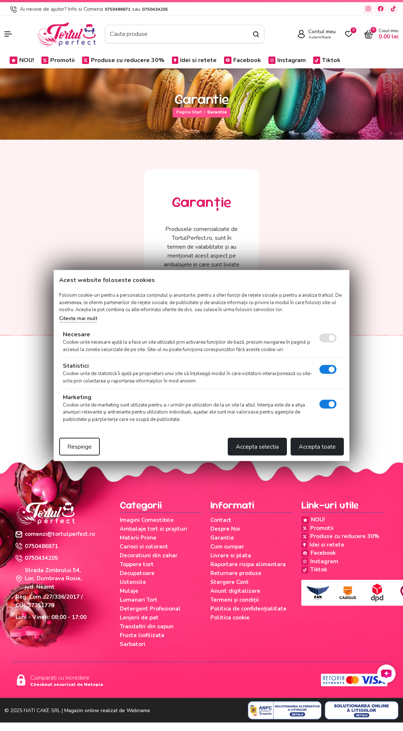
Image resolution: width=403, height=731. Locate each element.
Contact (220, 520)
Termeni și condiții (234, 600)
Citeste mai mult (78, 318)
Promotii (58, 60)
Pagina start (189, 112)
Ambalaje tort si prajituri (153, 529)
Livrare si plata (230, 555)
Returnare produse (235, 573)
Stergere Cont (229, 582)
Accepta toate (317, 447)
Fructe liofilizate (142, 635)
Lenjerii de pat (139, 617)
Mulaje (129, 591)
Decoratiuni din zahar (148, 555)
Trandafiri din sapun (146, 626)
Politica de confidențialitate (248, 608)
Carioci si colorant (144, 546)
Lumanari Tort (139, 600)
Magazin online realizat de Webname (107, 710)
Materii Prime (138, 537)
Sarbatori (132, 644)
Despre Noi (225, 529)
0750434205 (155, 9)
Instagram (287, 60)
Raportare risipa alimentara (248, 564)
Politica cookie (230, 617)
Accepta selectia (257, 447)
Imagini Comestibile (147, 520)
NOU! (22, 60)
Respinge (79, 447)
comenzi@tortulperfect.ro (55, 534)
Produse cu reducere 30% (123, 60)
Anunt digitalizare (235, 591)
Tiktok (327, 60)
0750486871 (118, 9)
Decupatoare (137, 573)
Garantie (222, 537)
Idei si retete (194, 60)
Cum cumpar (227, 546)
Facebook (242, 60)
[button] (16, 34)
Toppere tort (137, 564)
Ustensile (133, 582)
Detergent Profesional (150, 608)
